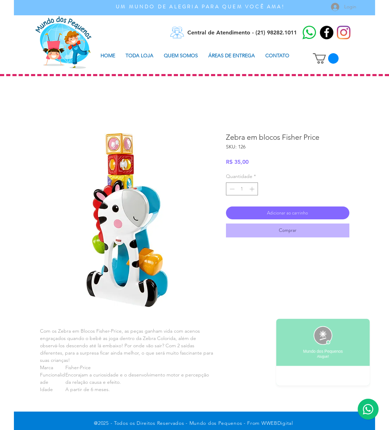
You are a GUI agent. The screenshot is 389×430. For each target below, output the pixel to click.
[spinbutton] (242, 189)
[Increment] (252, 189)
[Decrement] (231, 189)
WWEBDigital (277, 423)
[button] (326, 58)
